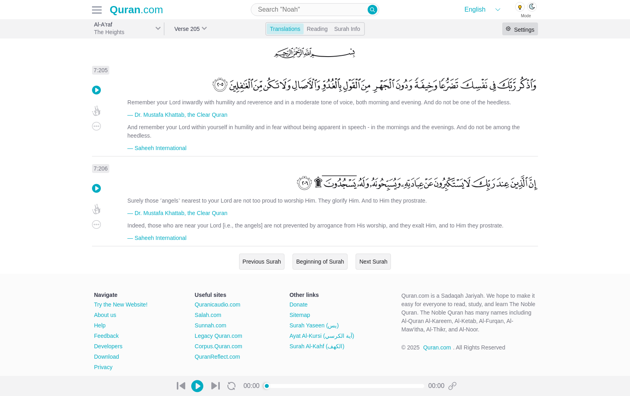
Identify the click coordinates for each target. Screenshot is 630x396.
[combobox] (315, 9)
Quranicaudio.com (218, 304)
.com (136, 10)
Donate (298, 304)
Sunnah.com (211, 325)
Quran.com (437, 347)
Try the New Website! (120, 304)
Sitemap (299, 315)
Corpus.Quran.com (218, 346)
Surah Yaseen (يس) (314, 325)
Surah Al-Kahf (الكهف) (316, 346)
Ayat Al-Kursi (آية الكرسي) (321, 336)
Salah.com (208, 315)
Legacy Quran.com (218, 336)
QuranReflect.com (217, 356)
